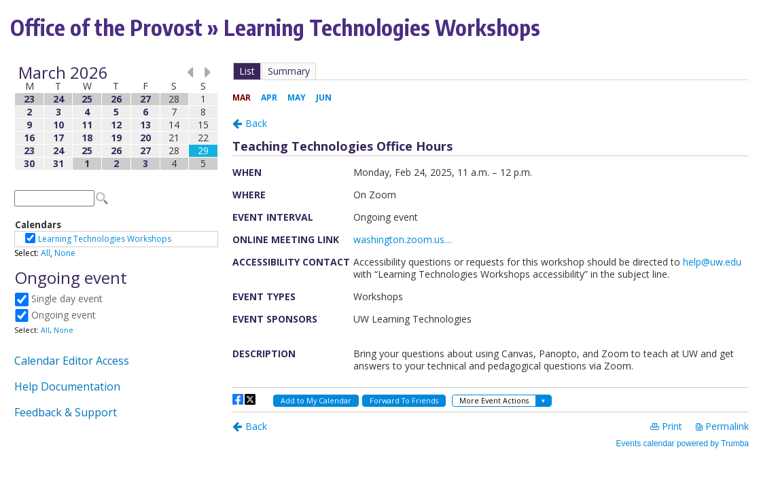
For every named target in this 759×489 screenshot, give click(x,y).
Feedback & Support (65, 412)
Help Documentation (67, 386)
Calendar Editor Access (71, 360)
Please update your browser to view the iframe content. (116, 117)
